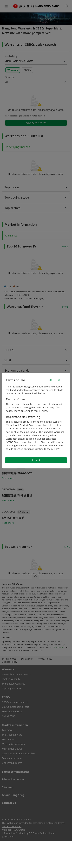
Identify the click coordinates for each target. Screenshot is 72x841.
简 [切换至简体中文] (59, 379)
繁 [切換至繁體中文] (50, 379)
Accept (36, 460)
